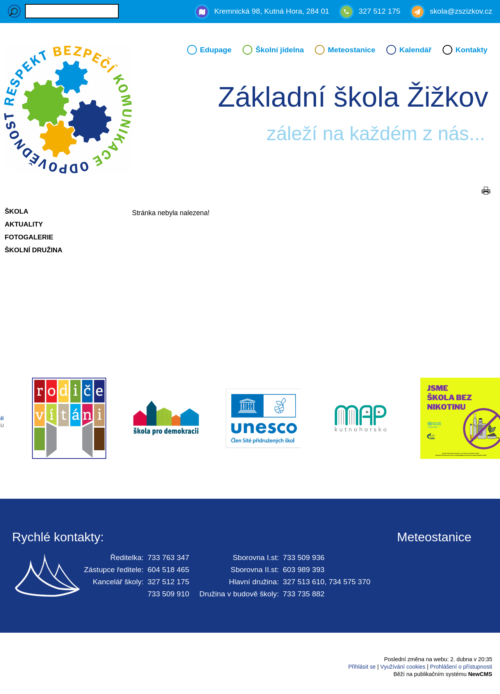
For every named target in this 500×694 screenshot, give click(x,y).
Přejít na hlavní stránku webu (250, 111)
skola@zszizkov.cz (461, 11)
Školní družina (33, 250)
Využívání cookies (402, 667)
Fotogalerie (29, 237)
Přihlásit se (361, 667)
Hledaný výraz (14, 11)
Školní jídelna (279, 50)
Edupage (216, 50)
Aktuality (24, 224)
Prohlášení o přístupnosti (461, 667)
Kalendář (415, 50)
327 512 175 (379, 11)
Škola (16, 211)
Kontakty (471, 50)
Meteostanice (351, 50)
